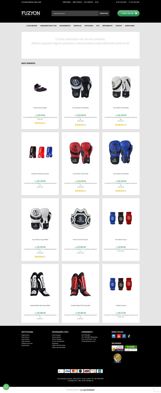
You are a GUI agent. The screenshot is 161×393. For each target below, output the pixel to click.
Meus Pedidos (77, 2)
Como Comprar (56, 335)
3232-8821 (122, 2)
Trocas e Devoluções (58, 341)
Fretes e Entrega (57, 339)
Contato (119, 26)
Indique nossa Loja (26, 343)
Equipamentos (65, 26)
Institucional (27, 332)
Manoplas (77, 26)
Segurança (55, 343)
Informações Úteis (60, 332)
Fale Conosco (88, 2)
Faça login (37, 2)
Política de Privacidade (58, 347)
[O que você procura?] (104, 13)
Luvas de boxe (31, 26)
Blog (96, 2)
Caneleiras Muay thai (48, 26)
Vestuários (89, 26)
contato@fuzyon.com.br (88, 341)
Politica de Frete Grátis (58, 345)
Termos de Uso (56, 337)
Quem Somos (67, 2)
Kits (97, 26)
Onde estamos (25, 341)
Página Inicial (25, 335)
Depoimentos (107, 26)
